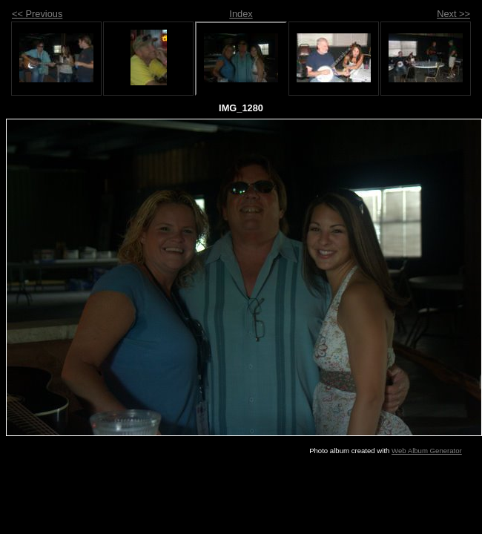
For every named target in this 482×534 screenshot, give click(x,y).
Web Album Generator (427, 450)
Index (240, 13)
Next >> (453, 13)
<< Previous (37, 13)
